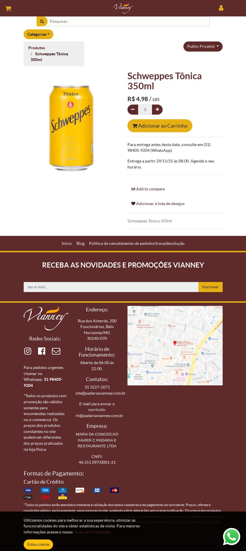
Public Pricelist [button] (201, 46)
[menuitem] (66, 243)
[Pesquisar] (42, 21)
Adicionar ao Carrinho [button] (159, 126)
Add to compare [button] (148, 189)
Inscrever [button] (210, 287)
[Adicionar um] (157, 110)
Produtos (36, 48)
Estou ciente (38, 544)
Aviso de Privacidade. (93, 532)
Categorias (36, 34)
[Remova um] (132, 110)
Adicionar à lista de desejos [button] (158, 203)
